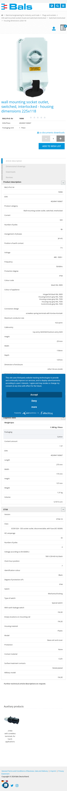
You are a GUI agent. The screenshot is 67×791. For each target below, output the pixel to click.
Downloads (10, 172)
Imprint (53, 771)
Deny (34, 400)
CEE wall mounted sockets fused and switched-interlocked (23, 18)
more (34, 407)
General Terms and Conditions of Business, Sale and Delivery (25, 771)
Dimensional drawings (15, 166)
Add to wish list (51, 146)
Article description (14, 161)
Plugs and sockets (49, 15)
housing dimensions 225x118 (15, 20)
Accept (34, 394)
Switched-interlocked (57, 18)
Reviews (9, 177)
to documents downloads (51, 132)
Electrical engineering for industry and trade (22, 15)
